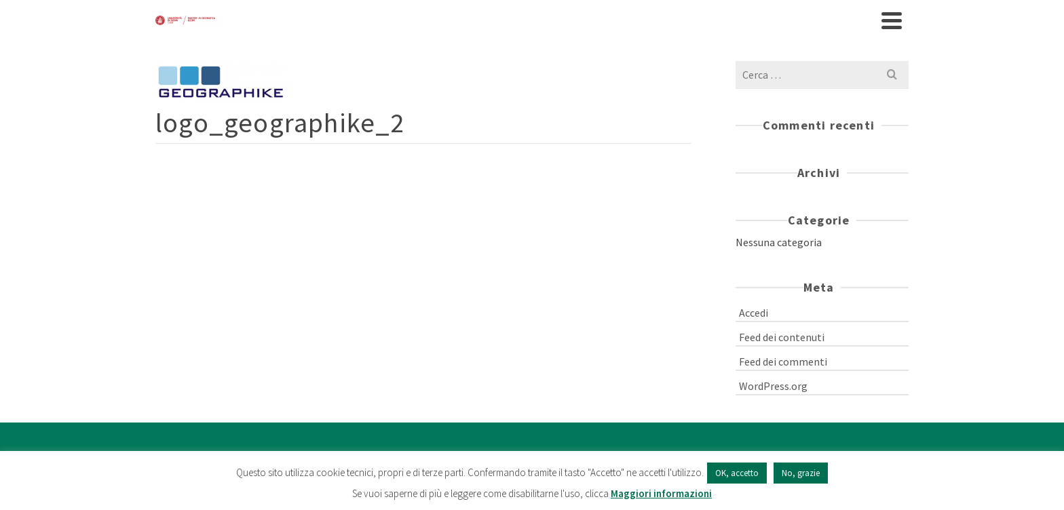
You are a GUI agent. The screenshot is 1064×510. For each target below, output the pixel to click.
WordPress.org (773, 386)
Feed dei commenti (783, 361)
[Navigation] (892, 20)
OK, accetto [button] (737, 473)
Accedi (753, 312)
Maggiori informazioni (661, 493)
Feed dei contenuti (781, 337)
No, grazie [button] (801, 473)
